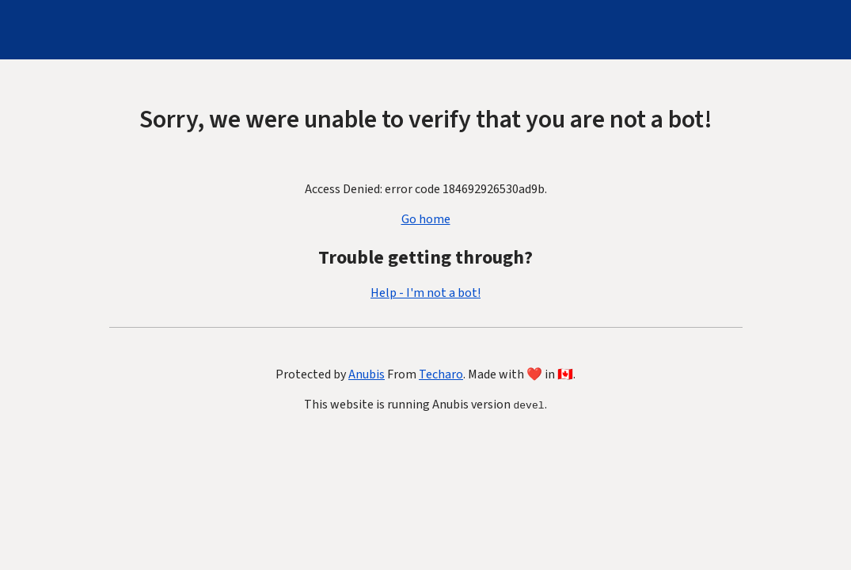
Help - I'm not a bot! (425, 293)
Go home (425, 219)
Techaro (441, 374)
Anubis (366, 374)
